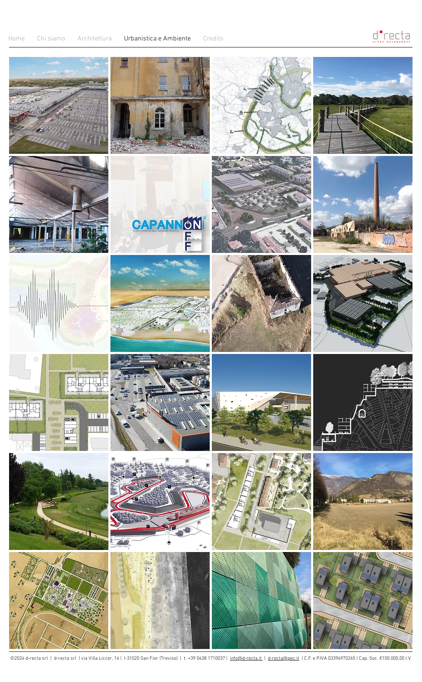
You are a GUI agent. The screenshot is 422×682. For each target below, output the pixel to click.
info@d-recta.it (246, 658)
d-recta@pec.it (283, 658)
